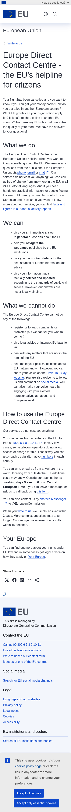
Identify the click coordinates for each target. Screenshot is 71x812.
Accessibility (11, 722)
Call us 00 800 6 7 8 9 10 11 (22, 644)
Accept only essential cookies (36, 803)
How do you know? (55, 2)
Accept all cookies (29, 793)
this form (42, 491)
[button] (7, 580)
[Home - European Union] (22, 14)
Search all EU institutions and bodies (27, 741)
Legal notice (11, 710)
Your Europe (36, 556)
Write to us (15, 43)
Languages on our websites (21, 699)
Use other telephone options (22, 650)
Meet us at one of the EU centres (25, 661)
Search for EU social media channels (28, 680)
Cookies (8, 716)
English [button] (45, 14)
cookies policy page (28, 766)
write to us (24, 511)
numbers (47, 456)
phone (21, 172)
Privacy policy (12, 705)
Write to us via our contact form (24, 656)
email (31, 172)
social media (49, 382)
